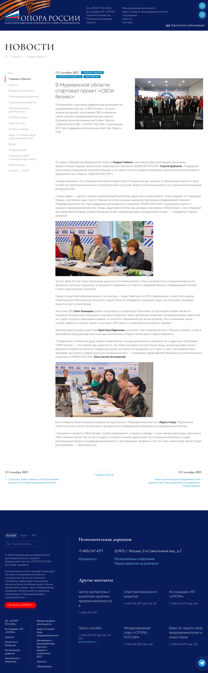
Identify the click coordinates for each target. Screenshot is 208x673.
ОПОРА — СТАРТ (19, 170)
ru (202, 15)
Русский (11, 535)
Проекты (91, 22)
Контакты (127, 22)
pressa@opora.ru (88, 641)
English (24, 535)
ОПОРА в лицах (18, 117)
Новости (127, 19)
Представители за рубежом (136, 563)
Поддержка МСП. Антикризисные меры (22, 157)
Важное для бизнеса (21, 90)
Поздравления (18, 150)
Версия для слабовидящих (185, 25)
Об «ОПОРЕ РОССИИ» (99, 8)
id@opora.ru (88, 559)
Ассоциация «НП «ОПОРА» (101, 11)
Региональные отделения (134, 559)
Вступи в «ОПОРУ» (20, 604)
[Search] (24, 544)
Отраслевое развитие (22, 102)
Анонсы (13, 84)
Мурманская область (69, 76)
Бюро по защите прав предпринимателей (145, 11)
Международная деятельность (139, 8)
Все (11, 73)
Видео (13, 144)
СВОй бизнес (17, 165)
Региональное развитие (99, 19)
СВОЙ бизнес (92, 76)
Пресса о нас (17, 123)
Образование (129, 15)
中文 (34, 535)
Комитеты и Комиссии (98, 15)
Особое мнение (18, 129)
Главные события (36, 56)
